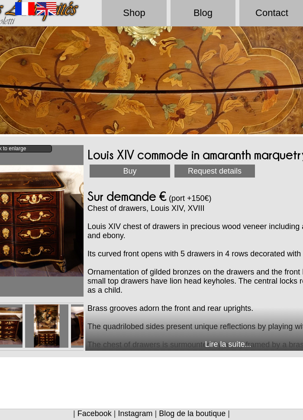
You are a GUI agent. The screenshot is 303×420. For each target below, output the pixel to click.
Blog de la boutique (192, 413)
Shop (134, 12)
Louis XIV (167, 208)
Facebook (94, 413)
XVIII (196, 208)
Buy (129, 171)
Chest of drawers (116, 208)
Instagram (135, 413)
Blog (203, 12)
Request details (215, 171)
